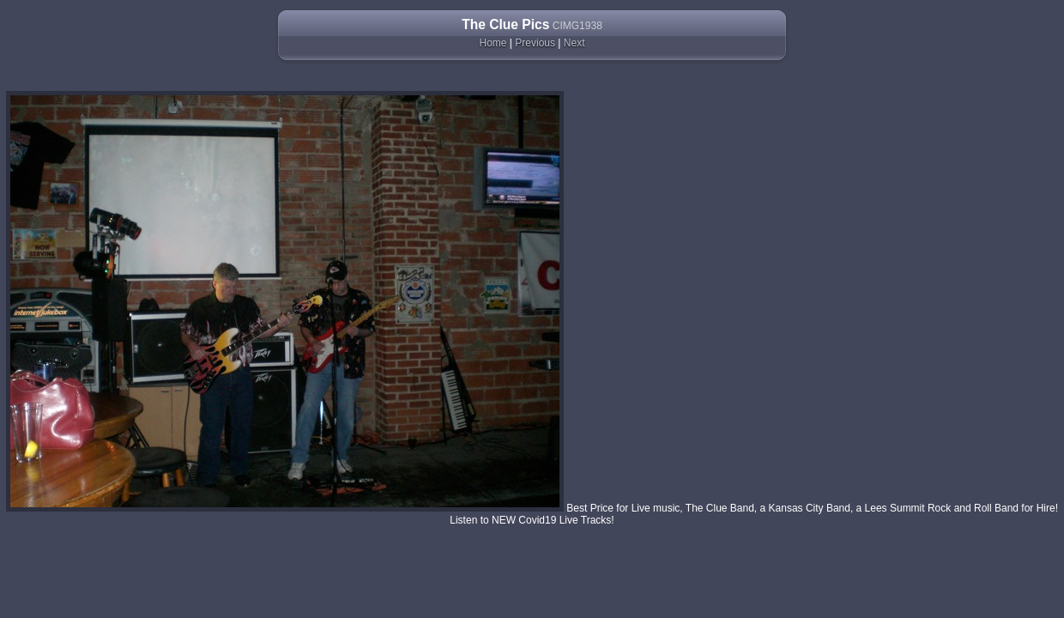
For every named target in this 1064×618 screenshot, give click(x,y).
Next (574, 43)
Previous (535, 43)
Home (493, 43)
